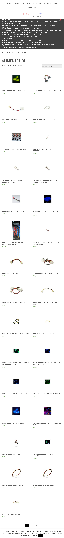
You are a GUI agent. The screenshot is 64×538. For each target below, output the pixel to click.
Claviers (15, 32)
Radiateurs (6, 23)
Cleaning (55, 31)
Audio (12, 36)
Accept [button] (40, 535)
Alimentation (23, 36)
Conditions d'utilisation (29, 3)
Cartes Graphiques (26, 40)
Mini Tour (15, 42)
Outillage (48, 31)
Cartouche (19, 48)
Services (35, 48)
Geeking (40, 34)
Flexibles (20, 29)
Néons (15, 29)
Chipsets (5, 21)
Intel (44, 44)
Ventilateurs (18, 25)
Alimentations (7, 40)
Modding (5, 27)
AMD (35, 40)
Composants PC (7, 38)
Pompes (28, 21)
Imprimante (6, 48)
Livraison (9, 3)
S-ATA (30, 36)
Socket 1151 (28, 44)
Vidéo (16, 36)
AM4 (13, 44)
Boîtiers (5, 42)
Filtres (44, 25)
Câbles (4, 36)
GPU (42, 21)
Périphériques (7, 32)
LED (3, 31)
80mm (30, 25)
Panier (56, 3)
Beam (15, 31)
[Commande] (52, 66)
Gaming (4, 34)
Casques (38, 32)
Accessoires (27, 48)
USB (8, 36)
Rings (24, 31)
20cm (30, 29)
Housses (44, 32)
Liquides (47, 21)
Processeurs (37, 44)
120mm (35, 25)
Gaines (4, 29)
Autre (7, 31)
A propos (42, 3)
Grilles (41, 31)
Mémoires (16, 40)
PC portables (51, 25)
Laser (20, 31)
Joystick (16, 34)
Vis (60, 31)
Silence (9, 29)
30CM (26, 29)
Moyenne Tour (24, 42)
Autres (25, 25)
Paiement (17, 3)
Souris (21, 32)
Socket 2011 (19, 44)
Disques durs (35, 21)
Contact (49, 3)
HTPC (10, 42)
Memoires (21, 21)
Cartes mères (7, 44)
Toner (12, 48)
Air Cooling (6, 25)
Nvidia (39, 40)
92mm (39, 25)
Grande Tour (34, 42)
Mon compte (32, 7)
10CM (33, 29)
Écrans (31, 32)
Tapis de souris (24, 34)
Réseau (26, 32)
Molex (36, 31)
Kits (17, 23)
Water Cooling (7, 19)
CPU (20, 23)
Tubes (11, 31)
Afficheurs (30, 31)
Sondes (12, 23)
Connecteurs (13, 21)
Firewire (35, 36)
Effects (38, 29)
